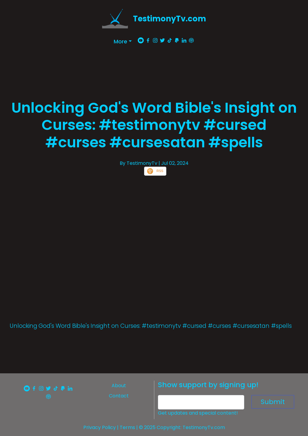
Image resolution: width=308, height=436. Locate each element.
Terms (127, 427)
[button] (123, 41)
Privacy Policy (99, 427)
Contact (119, 395)
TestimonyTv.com (169, 18)
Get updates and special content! (198, 412)
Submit (273, 401)
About (119, 385)
